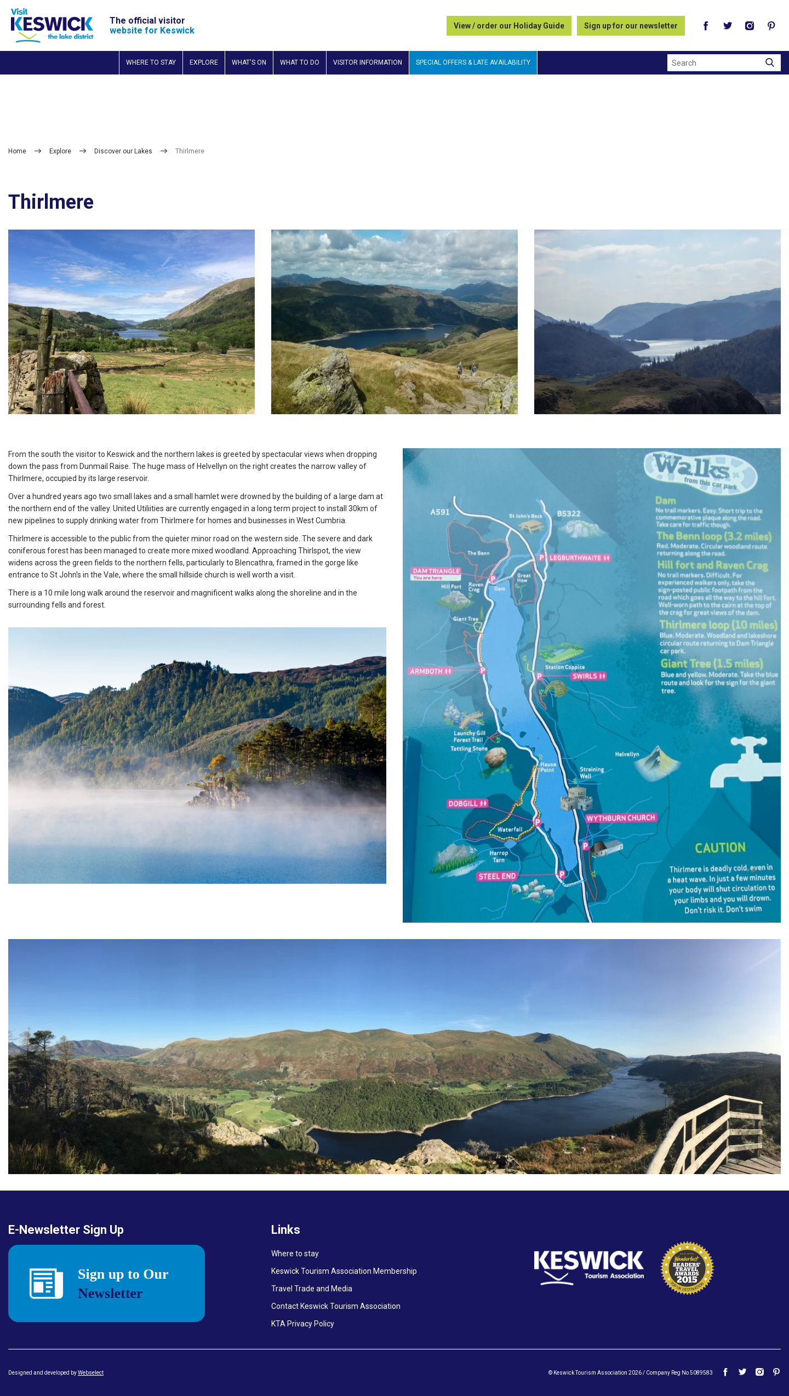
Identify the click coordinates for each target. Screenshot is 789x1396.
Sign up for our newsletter (631, 25)
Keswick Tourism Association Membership (344, 1271)
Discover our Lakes (123, 151)
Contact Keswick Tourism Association (336, 1306)
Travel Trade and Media (311, 1288)
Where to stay (151, 62)
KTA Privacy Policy (302, 1323)
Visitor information (367, 62)
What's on (249, 62)
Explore (204, 62)
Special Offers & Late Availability (473, 62)
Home (17, 151)
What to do (299, 62)
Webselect (91, 1373)
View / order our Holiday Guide (509, 25)
